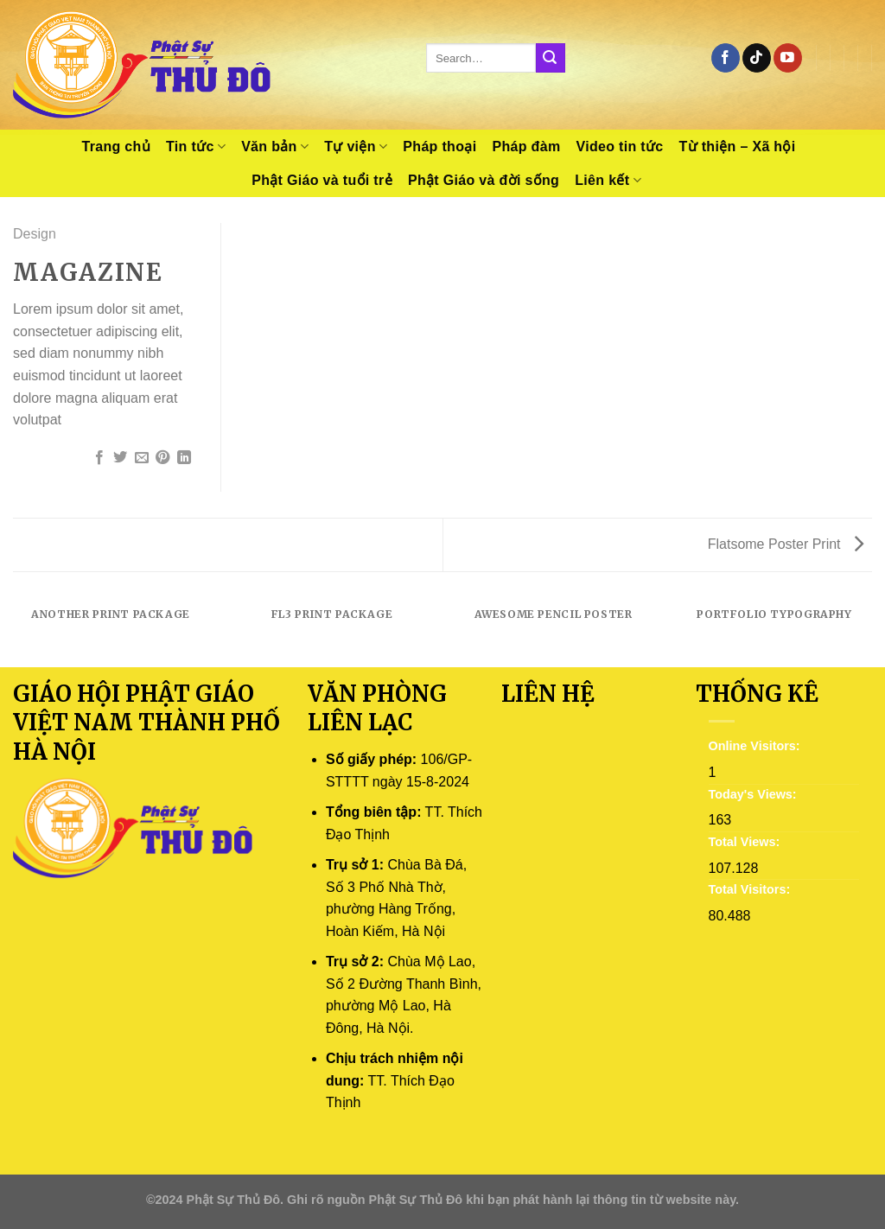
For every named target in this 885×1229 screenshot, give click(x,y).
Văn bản (275, 146)
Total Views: (746, 842)
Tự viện (355, 146)
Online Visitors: (756, 746)
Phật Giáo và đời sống (483, 180)
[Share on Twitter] (120, 458)
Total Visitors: (751, 889)
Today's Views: (754, 794)
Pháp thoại (439, 146)
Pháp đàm (526, 146)
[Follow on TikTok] (756, 58)
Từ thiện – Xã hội (737, 146)
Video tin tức (619, 146)
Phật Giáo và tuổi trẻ (321, 180)
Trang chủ (115, 146)
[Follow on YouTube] (788, 58)
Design (34, 233)
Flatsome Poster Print (785, 544)
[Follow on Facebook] (725, 58)
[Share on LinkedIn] (184, 458)
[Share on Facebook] (99, 458)
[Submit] (550, 58)
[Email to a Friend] (142, 458)
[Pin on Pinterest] (162, 458)
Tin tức (196, 146)
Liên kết (608, 180)
